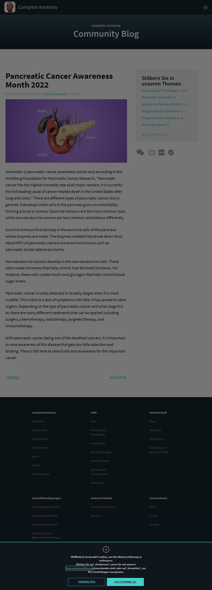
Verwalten (86, 582)
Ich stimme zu (125, 582)
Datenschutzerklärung (79, 568)
